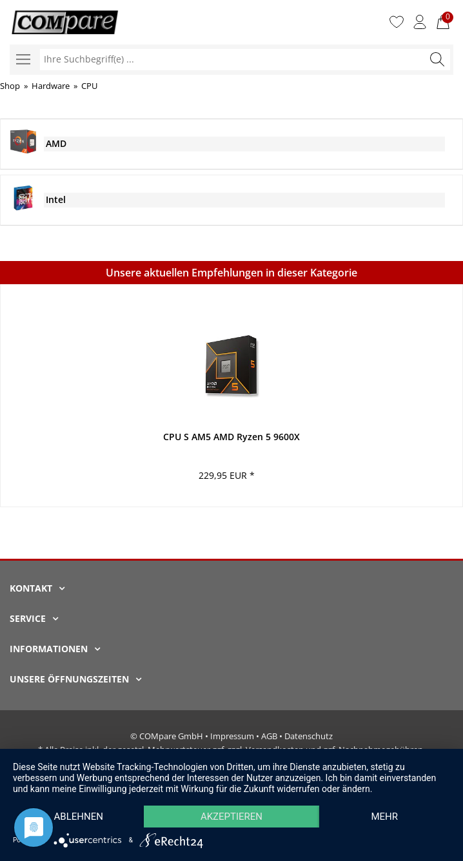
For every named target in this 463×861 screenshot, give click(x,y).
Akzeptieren (231, 816)
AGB (269, 736)
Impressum (232, 736)
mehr (384, 816)
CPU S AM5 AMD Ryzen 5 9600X (231, 436)
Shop (10, 86)
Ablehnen (78, 816)
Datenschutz (308, 736)
